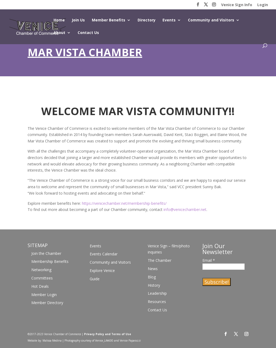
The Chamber (159, 260)
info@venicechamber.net (185, 209)
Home (59, 20)
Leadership (157, 293)
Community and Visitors (211, 20)
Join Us (78, 20)
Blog (152, 276)
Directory (147, 20)
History (154, 285)
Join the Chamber (46, 253)
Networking (41, 269)
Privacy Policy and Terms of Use (107, 334)
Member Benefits (108, 20)
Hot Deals (40, 286)
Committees (42, 278)
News (153, 268)
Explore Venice (102, 270)
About (59, 33)
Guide (95, 278)
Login (262, 5)
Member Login (44, 294)
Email (208, 260)
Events (169, 20)
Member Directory (47, 302)
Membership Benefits (50, 261)
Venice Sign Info (236, 5)
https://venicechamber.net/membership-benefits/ (124, 203)
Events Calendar (104, 253)
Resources (157, 301)
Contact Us (88, 33)
